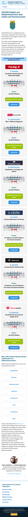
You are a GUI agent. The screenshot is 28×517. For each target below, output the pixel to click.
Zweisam (15, 312)
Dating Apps (6, 494)
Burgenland (14, 370)
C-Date (15, 217)
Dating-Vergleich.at (15, 2)
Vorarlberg (14, 412)
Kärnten (14, 377)
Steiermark (14, 398)
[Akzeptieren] (26, 512)
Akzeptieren (14, 514)
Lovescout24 (15, 119)
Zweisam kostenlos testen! (14, 341)
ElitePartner (15, 167)
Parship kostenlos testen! (14, 99)
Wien (14, 419)
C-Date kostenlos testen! (14, 245)
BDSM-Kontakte (7, 497)
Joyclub (15, 265)
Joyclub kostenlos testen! (14, 292)
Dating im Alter (7, 489)
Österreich (20, 424)
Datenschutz (20, 512)
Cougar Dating (6, 499)
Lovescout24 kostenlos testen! (14, 146)
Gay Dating (5, 492)
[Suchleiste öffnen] (26, 7)
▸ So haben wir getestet (14, 474)
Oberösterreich (14, 384)
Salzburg (14, 391)
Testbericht (14, 104)
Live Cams (5, 502)
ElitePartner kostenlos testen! (14, 196)
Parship (15, 71)
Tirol (14, 405)
